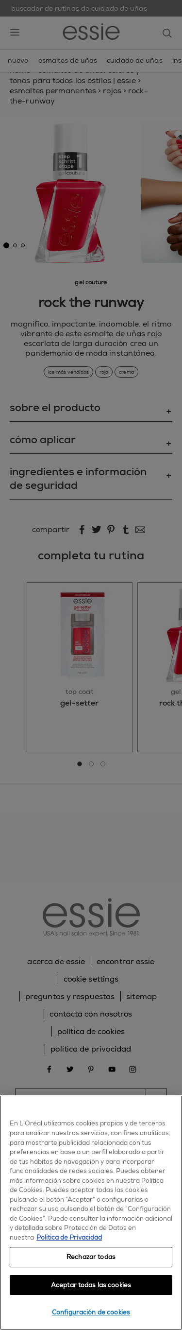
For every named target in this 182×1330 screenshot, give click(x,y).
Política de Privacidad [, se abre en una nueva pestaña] (69, 1237)
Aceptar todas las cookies (91, 1285)
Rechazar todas (91, 1257)
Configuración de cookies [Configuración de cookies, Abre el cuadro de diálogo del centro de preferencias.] (91, 1312)
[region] (91, 1212)
